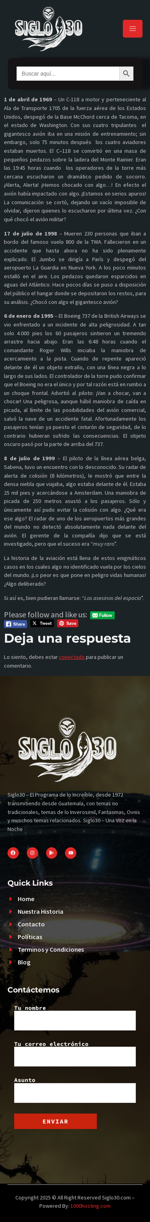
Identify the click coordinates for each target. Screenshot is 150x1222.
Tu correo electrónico (75, 1053)
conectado (72, 656)
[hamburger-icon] (133, 29)
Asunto (75, 1089)
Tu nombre (75, 1017)
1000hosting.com (90, 1205)
